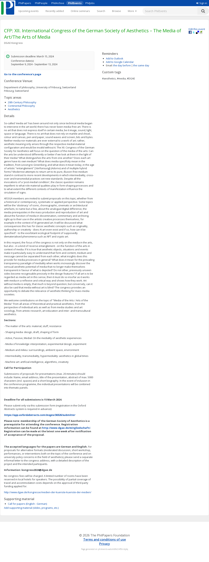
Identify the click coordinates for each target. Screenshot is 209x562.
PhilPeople (41, 3)
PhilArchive (57, 3)
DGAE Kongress (13, 43)
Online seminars (80, 11)
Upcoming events (28, 11)
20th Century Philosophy (22, 102)
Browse (116, 11)
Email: (109, 65)
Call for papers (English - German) (27, 503)
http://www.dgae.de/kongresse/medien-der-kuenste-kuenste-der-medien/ (47, 492)
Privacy (104, 544)
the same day (141, 65)
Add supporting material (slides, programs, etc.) (31, 508)
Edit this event (197, 29)
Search (101, 11)
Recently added (55, 11)
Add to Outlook (114, 58)
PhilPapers (24, 3)
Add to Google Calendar (120, 62)
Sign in (201, 3)
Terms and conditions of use (104, 539)
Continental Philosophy (21, 105)
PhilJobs (90, 3)
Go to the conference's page (22, 74)
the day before (122, 65)
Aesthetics (14, 109)
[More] (132, 11)
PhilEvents (75, 3)
